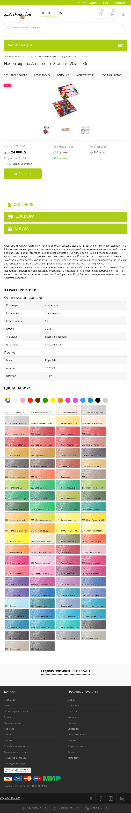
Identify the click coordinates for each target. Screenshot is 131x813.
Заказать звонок (48, 16)
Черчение (9, 729)
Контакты (72, 711)
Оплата (18, 228)
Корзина (97, 808)
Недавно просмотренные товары (65, 671)
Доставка (21, 216)
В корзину (22, 173)
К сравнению (61, 152)
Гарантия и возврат (77, 734)
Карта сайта (74, 758)
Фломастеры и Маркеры (16, 711)
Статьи (71, 752)
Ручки (7, 705)
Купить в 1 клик (63, 146)
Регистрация (118, 3)
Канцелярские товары (15, 758)
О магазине (73, 705)
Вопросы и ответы (77, 746)
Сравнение (34, 808)
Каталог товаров (65, 45)
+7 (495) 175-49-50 (10, 798)
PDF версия (98, 152)
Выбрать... (94, 3)
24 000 (28, 155)
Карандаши (10, 700)
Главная (72, 700)
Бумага (7, 717)
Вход (105, 3)
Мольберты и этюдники (16, 746)
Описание (20, 205)
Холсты (8, 740)
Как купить (73, 717)
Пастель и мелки (12, 723)
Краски (7, 734)
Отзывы (72, 740)
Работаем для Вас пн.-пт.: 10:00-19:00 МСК (25, 786)
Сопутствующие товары (16, 752)
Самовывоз (73, 729)
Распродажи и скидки (15, 763)
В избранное (98, 146)
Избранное (66, 808)
